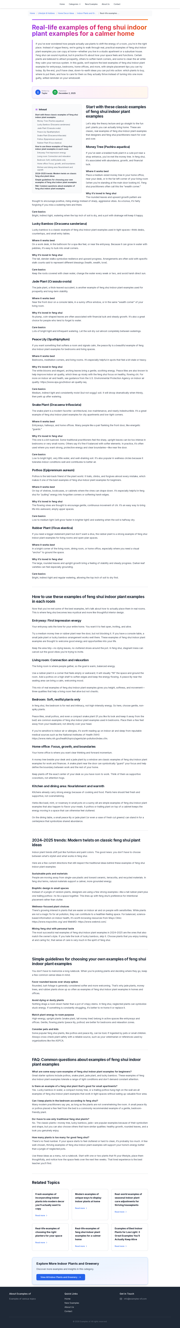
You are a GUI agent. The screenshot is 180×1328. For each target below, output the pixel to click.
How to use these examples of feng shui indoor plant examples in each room (53, 147)
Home (62, 4)
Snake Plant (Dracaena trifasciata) (51, 135)
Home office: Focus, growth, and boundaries (56, 163)
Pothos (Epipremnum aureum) (50, 139)
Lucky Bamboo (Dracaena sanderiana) (53, 124)
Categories (75, 4)
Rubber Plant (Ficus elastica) (49, 143)
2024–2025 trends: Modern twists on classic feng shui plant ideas (55, 174)
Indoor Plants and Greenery (87, 13)
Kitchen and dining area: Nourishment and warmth (55, 168)
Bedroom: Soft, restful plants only (51, 160)
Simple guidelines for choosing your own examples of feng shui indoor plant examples (56, 181)
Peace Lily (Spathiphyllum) (48, 132)
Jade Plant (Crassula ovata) (49, 128)
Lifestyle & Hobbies (46, 13)
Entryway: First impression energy (51, 153)
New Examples (91, 4)
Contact (117, 4)
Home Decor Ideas (66, 13)
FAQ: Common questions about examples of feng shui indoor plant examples (55, 187)
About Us (106, 4)
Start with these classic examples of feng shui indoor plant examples (56, 116)
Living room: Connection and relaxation (54, 156)
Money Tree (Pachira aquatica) (50, 121)
